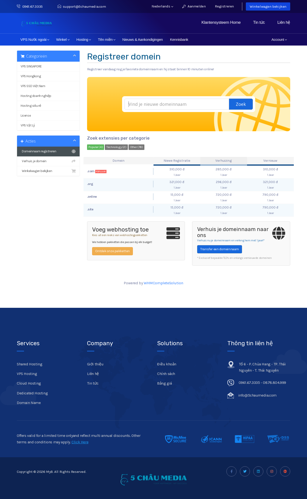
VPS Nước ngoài (34, 39)
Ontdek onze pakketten (112, 251)
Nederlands (162, 6)
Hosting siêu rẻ (31, 105)
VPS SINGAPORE (31, 66)
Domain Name (29, 402)
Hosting (84, 39)
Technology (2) (116, 147)
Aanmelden (194, 6)
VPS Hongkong (31, 76)
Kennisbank (179, 39)
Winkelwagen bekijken (268, 6)
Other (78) (136, 147)
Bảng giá (164, 383)
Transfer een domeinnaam (219, 249)
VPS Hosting (27, 373)
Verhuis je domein (48, 161)
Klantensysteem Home (221, 22)
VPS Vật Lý (28, 125)
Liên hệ (283, 22)
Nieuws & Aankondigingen (142, 39)
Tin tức (259, 22)
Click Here (79, 442)
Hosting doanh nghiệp (36, 96)
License (26, 115)
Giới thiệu (95, 364)
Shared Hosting (29, 364)
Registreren (224, 6)
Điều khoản (166, 364)
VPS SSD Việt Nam (33, 86)
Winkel (62, 39)
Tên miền (106, 39)
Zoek (241, 104)
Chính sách (166, 373)
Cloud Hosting (29, 383)
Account (279, 39)
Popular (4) (96, 147)
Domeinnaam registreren (48, 151)
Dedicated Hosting (32, 393)
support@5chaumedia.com (82, 6)
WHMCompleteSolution (163, 283)
